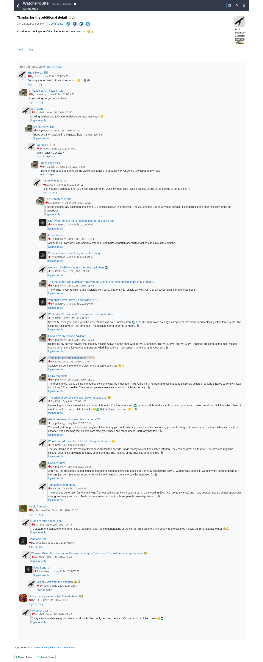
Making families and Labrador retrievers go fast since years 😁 (67, 116)
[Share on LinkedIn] (81, 24)
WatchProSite (36, 3)
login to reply (26, 49)
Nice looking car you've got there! (48, 98)
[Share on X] (68, 24)
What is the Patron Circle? (63, 647)
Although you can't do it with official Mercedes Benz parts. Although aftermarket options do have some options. (112, 242)
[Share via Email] (88, 24)
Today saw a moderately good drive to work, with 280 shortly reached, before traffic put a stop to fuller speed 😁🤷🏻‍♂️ (97, 618)
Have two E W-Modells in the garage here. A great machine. (68, 134)
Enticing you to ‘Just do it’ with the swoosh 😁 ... (59, 80)
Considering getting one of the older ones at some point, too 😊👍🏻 (86, 365)
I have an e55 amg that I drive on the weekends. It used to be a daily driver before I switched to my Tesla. (100, 170)
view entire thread (50, 66)
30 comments (55, 23)
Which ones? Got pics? (50, 152)
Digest (67, 3)
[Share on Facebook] (75, 24)
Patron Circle (40, 647)
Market (56, 3)
